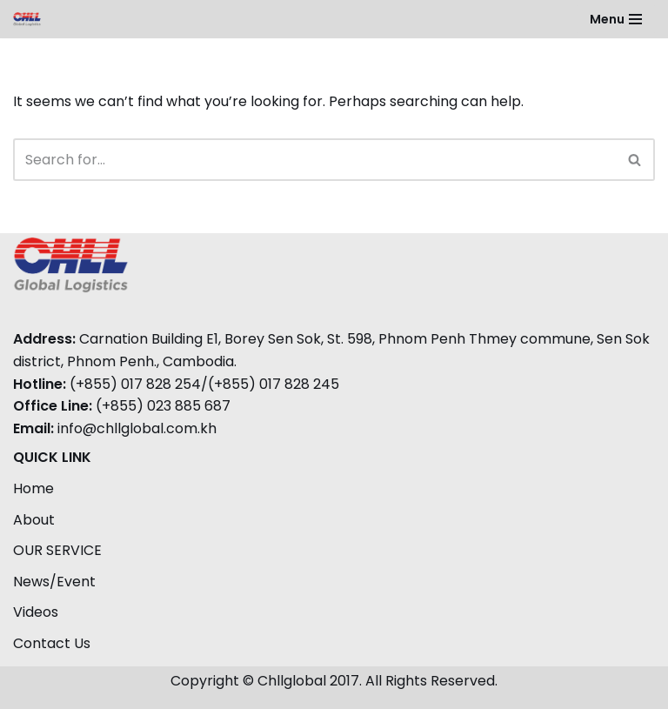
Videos (35, 612)
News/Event (54, 582)
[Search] (314, 159)
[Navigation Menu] (616, 19)
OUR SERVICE (57, 550)
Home (33, 488)
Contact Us (51, 643)
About (34, 520)
